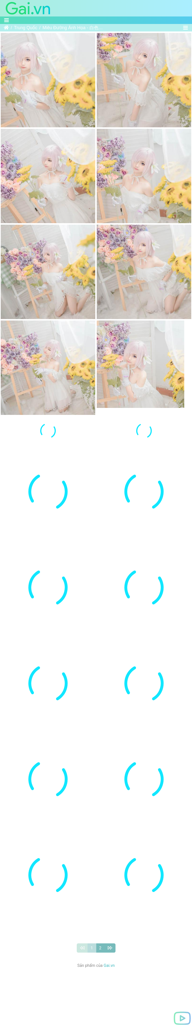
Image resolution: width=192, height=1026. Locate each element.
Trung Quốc (25, 27)
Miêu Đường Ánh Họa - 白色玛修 (73, 27)
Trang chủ (6, 27)
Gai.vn (109, 966)
